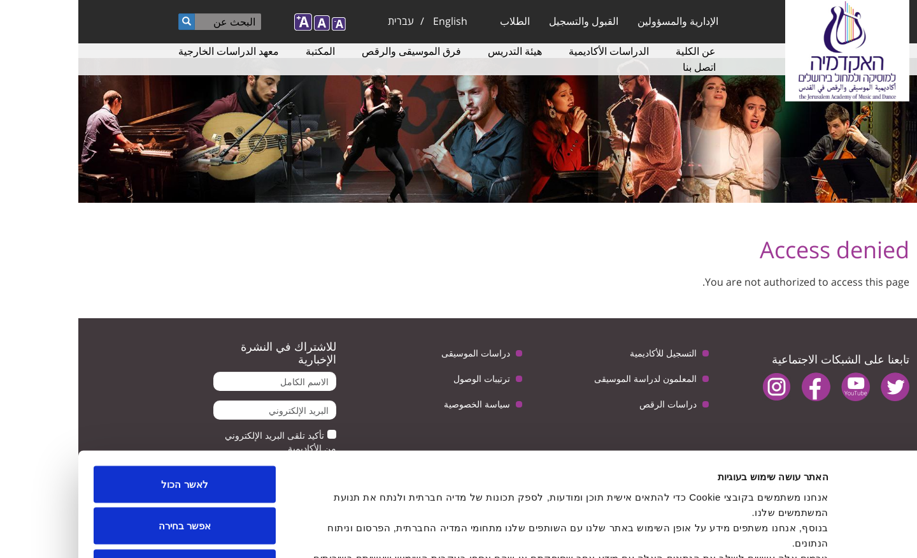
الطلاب (436, 21)
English (372, 21)
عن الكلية (617, 51)
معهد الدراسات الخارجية (150, 51)
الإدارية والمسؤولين (599, 21)
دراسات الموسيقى (397, 353)
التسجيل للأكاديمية (584, 353)
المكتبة (242, 51)
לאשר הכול (106, 390)
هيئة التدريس (436, 51)
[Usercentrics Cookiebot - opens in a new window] (835, 533)
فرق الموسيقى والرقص (333, 51)
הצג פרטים (317, 532)
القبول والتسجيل (505, 21)
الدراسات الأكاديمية (530, 51)
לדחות (107, 474)
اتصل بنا (620, 67)
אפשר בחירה (106, 432)
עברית (322, 21)
